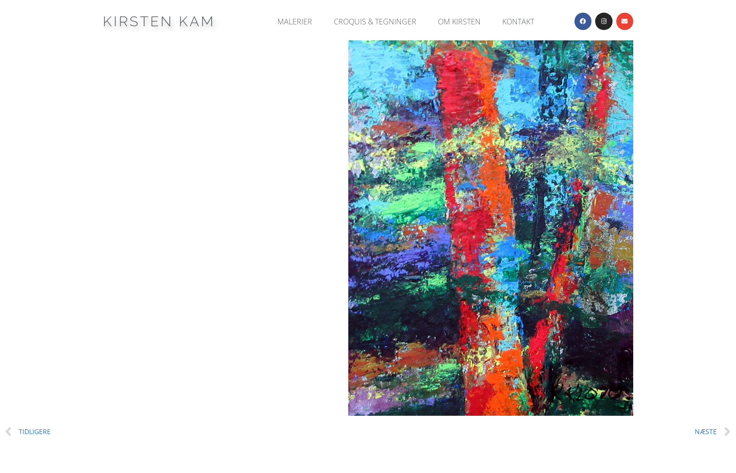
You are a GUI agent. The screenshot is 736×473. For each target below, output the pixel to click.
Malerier (294, 21)
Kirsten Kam (159, 21)
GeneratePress (424, 458)
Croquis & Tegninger (375, 21)
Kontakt (518, 21)
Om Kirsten (459, 21)
